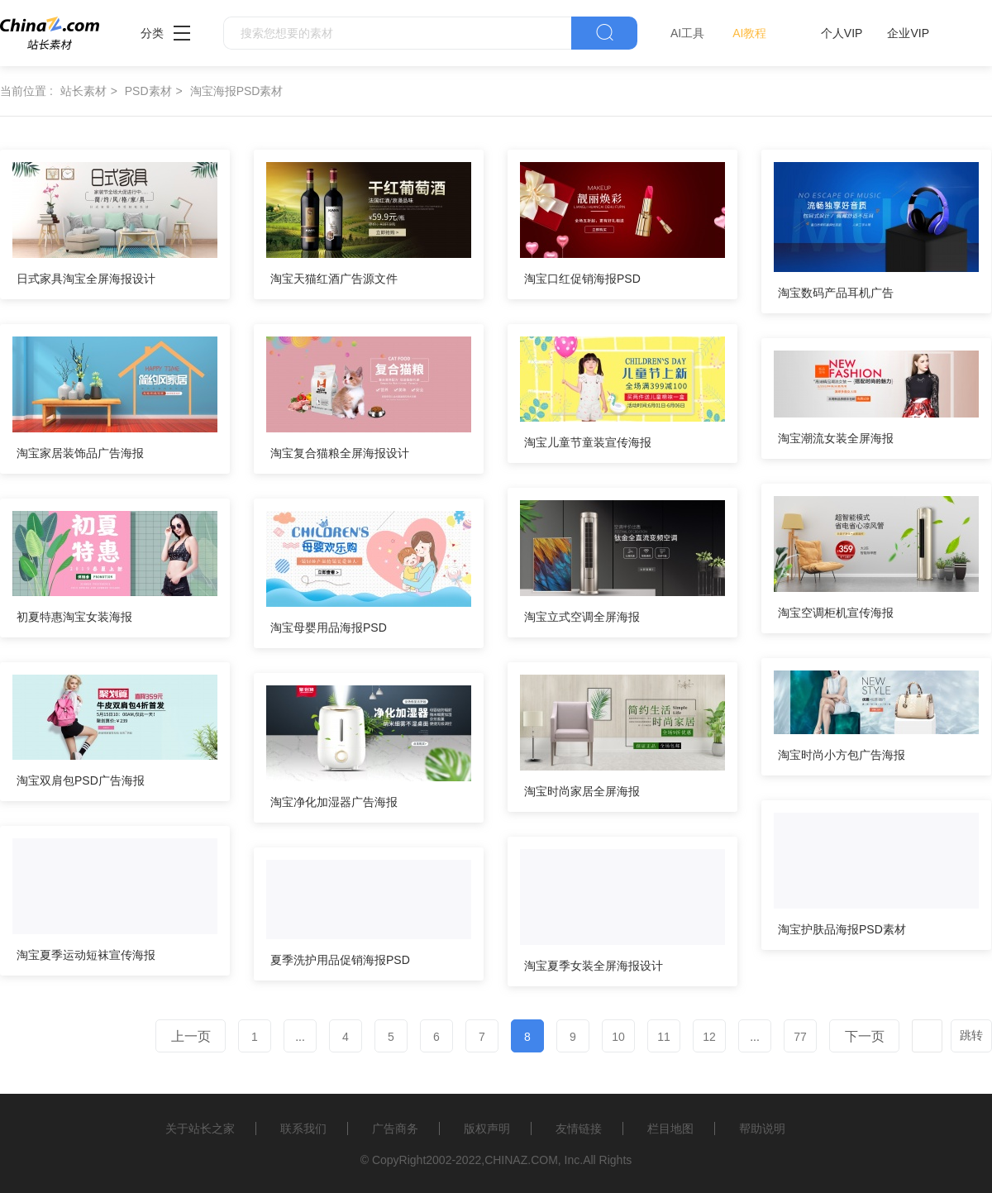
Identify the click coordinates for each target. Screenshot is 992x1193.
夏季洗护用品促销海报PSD (340, 959)
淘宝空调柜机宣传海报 (836, 612)
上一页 (191, 1036)
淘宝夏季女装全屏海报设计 (593, 965)
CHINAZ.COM (521, 1160)
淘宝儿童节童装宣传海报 (587, 442)
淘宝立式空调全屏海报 (582, 616)
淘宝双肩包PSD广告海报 (81, 780)
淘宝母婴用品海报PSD (328, 627)
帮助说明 (762, 1128)
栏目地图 (670, 1128)
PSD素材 (148, 91)
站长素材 (83, 91)
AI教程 (749, 33)
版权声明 (487, 1128)
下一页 (865, 1036)
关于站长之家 (200, 1128)
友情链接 (579, 1128)
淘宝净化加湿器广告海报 (334, 802)
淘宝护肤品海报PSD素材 (842, 929)
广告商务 (395, 1128)
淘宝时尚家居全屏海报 (582, 791)
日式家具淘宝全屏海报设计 (86, 278)
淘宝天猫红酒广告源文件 (334, 278)
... (300, 1036)
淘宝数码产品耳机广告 (836, 292)
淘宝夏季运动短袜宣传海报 (86, 955)
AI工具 (687, 33)
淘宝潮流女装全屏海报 (836, 438)
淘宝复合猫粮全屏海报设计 (339, 453)
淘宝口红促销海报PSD (582, 278)
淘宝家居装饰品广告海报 (80, 453)
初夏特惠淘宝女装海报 (74, 616)
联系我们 (303, 1128)
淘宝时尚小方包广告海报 (841, 754)
